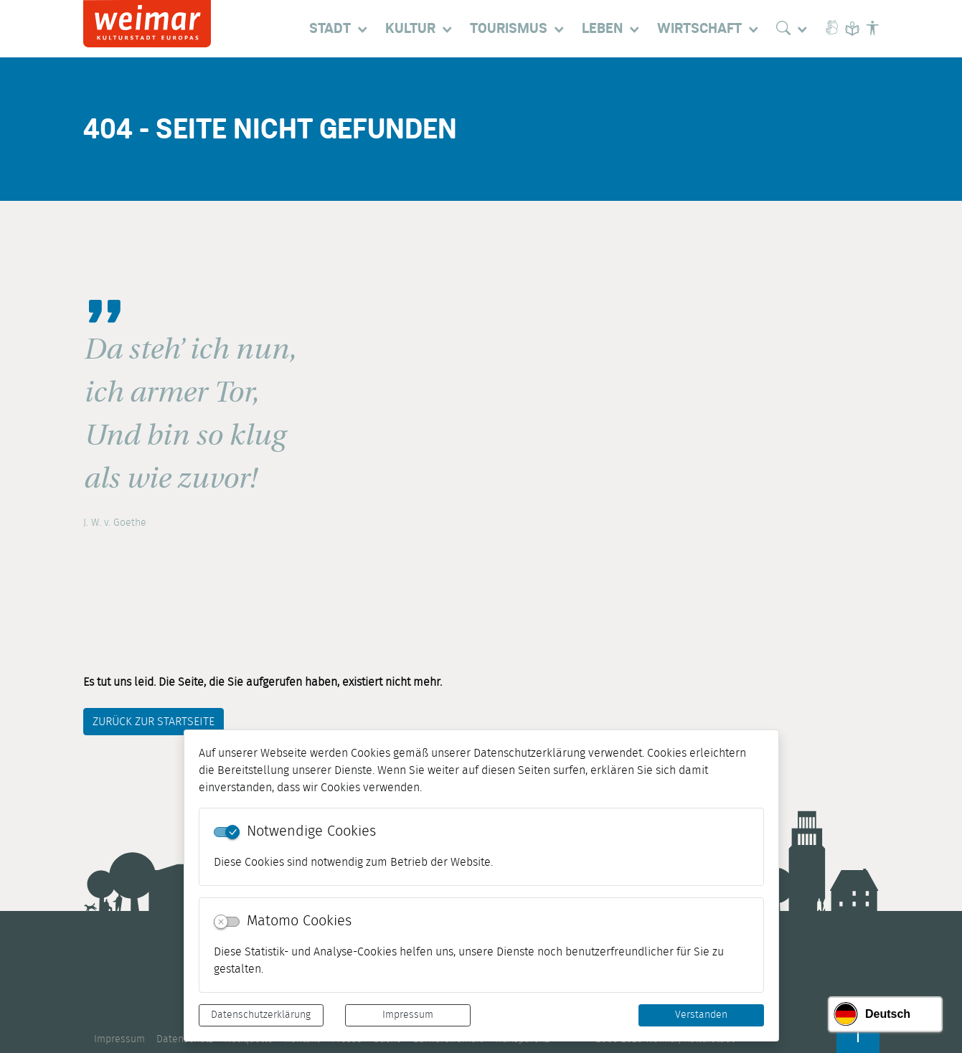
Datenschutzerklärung (261, 1015)
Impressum (407, 1015)
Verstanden (701, 1015)
